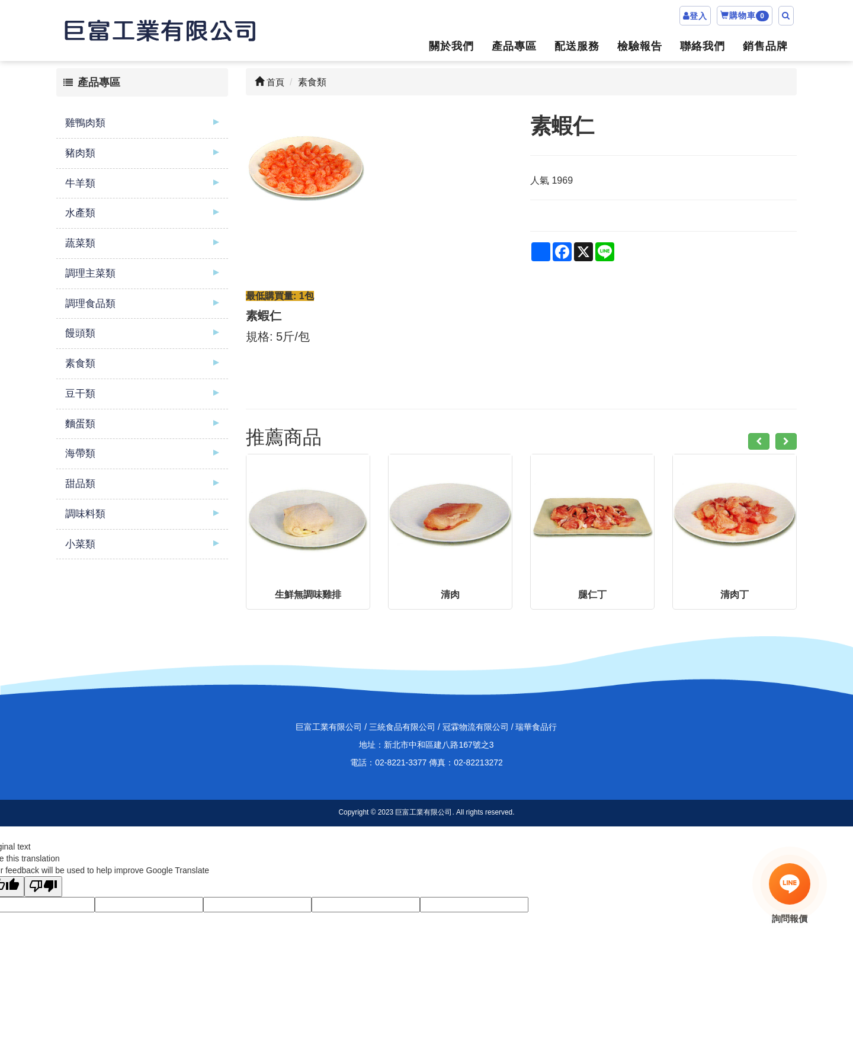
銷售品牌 (765, 46)
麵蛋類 (80, 424)
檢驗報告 (639, 46)
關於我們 (451, 46)
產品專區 (514, 46)
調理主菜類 (90, 273)
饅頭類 (80, 333)
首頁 (269, 82)
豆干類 (80, 393)
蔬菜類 (80, 243)
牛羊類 (80, 183)
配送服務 (576, 46)
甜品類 (80, 483)
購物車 (744, 16)
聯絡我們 (702, 46)
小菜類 (80, 544)
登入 (698, 16)
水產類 (80, 213)
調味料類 (85, 514)
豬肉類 (80, 153)
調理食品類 (90, 303)
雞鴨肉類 (85, 123)
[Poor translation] (43, 886)
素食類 (80, 363)
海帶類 (80, 453)
